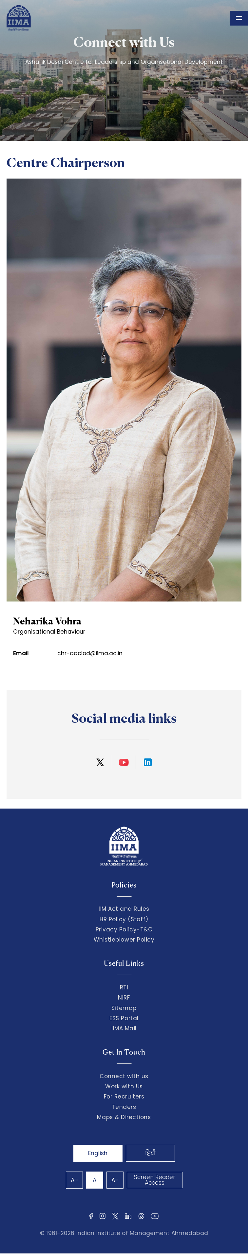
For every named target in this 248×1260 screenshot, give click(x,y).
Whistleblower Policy (124, 940)
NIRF (124, 998)
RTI (124, 987)
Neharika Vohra (47, 621)
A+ (74, 1180)
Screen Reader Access (154, 1180)
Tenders (124, 1107)
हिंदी (150, 1153)
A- (114, 1180)
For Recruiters (124, 1096)
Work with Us (124, 1086)
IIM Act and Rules (124, 909)
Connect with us (124, 1076)
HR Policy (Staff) (124, 919)
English (97, 1153)
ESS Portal (123, 1018)
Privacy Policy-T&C (124, 929)
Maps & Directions (124, 1117)
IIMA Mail (124, 1028)
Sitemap (124, 1008)
